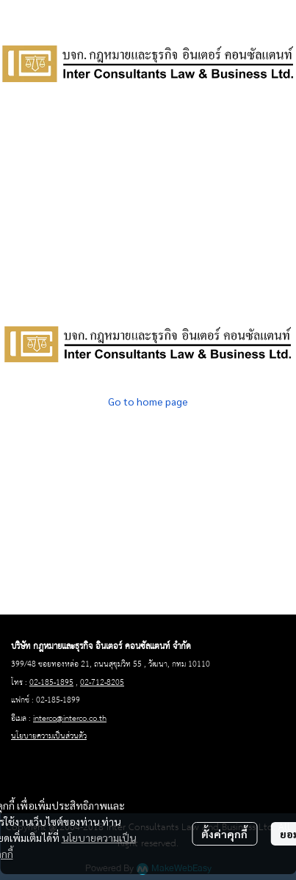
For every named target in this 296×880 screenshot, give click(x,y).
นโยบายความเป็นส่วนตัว (49, 736)
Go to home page (148, 401)
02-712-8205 (102, 683)
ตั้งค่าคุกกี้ (224, 833)
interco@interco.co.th (70, 719)
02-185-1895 (51, 683)
